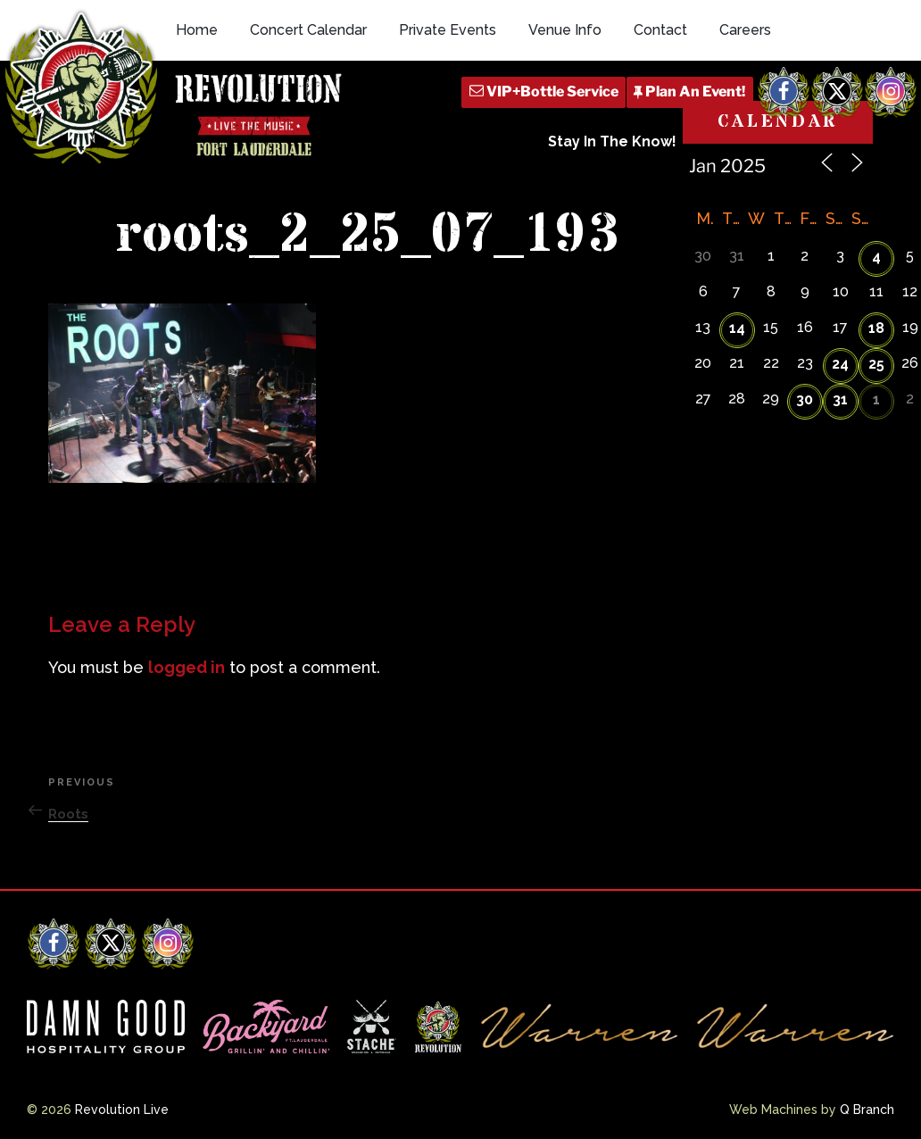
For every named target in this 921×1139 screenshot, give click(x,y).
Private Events (447, 29)
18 (876, 328)
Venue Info (565, 29)
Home (197, 29)
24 (840, 363)
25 (876, 363)
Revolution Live (122, 1109)
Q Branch (867, 1109)
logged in (186, 667)
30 (804, 399)
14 (737, 328)
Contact (660, 29)
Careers (745, 29)
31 (840, 399)
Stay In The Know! (612, 141)
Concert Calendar (308, 29)
